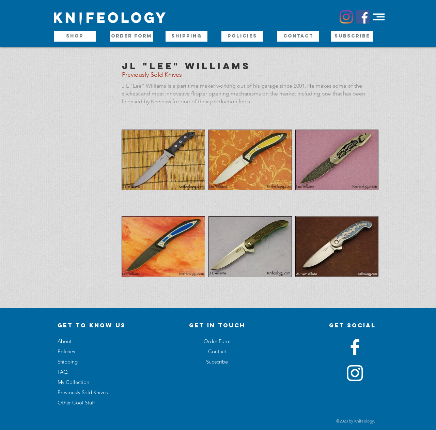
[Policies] (242, 36)
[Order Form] (131, 36)
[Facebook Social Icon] (363, 17)
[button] (379, 17)
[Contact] (298, 36)
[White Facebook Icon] (355, 347)
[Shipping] (186, 36)
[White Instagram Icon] (355, 373)
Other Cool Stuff (76, 402)
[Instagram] (346, 17)
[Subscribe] (352, 36)
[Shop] (75, 36)
